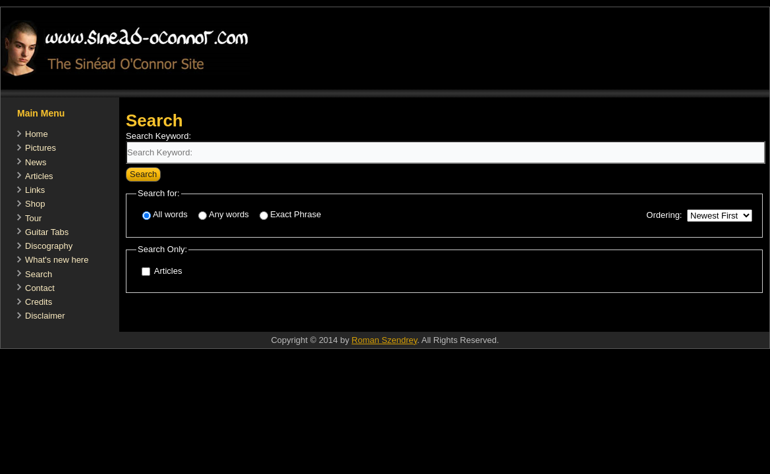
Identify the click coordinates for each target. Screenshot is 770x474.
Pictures (40, 148)
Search (38, 274)
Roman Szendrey (384, 340)
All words (165, 215)
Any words (223, 215)
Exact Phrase (290, 215)
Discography (48, 246)
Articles (39, 176)
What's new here (56, 260)
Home (36, 134)
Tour (33, 218)
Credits (38, 302)
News (36, 162)
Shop (35, 204)
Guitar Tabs (47, 232)
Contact (40, 288)
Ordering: (664, 215)
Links (35, 190)
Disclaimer (45, 316)
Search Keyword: (158, 136)
